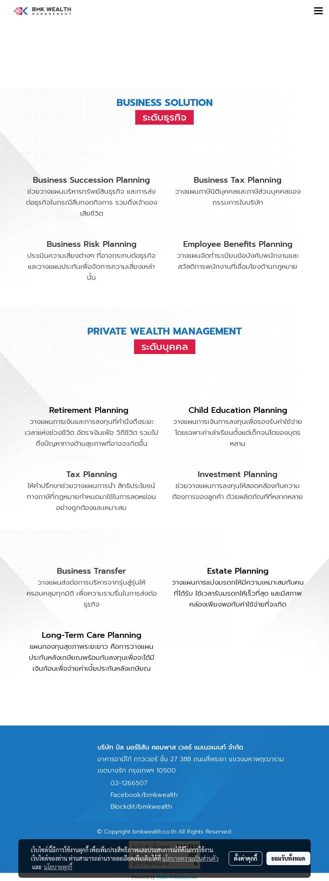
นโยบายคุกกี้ (58, 866)
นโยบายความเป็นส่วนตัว (190, 858)
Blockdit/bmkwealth (141, 807)
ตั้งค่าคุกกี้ (245, 858)
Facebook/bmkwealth (143, 795)
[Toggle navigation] (318, 11)
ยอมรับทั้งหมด (288, 858)
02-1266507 (128, 783)
